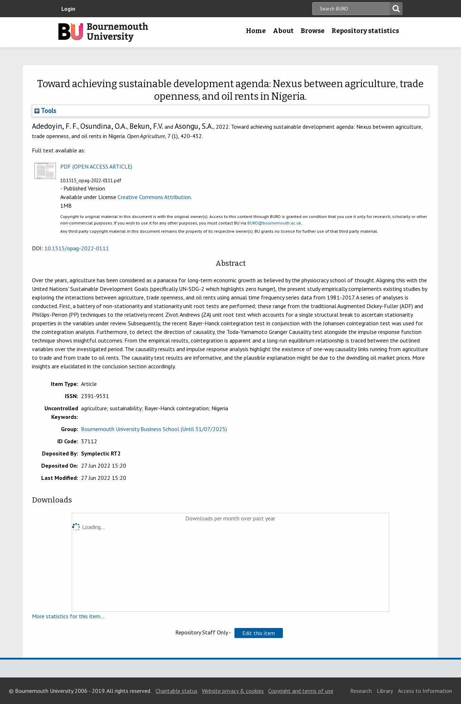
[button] (258, 633)
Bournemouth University (103, 32)
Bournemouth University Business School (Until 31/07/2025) (154, 429)
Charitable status (177, 690)
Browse (312, 31)
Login (68, 8)
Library (385, 690)
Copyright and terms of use (300, 690)
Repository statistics (365, 31)
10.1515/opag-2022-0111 (76, 248)
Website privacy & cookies (233, 690)
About (283, 31)
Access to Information (425, 690)
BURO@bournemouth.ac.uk (274, 223)
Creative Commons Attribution (154, 196)
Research (361, 690)
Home (256, 31)
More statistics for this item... (68, 616)
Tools (45, 110)
